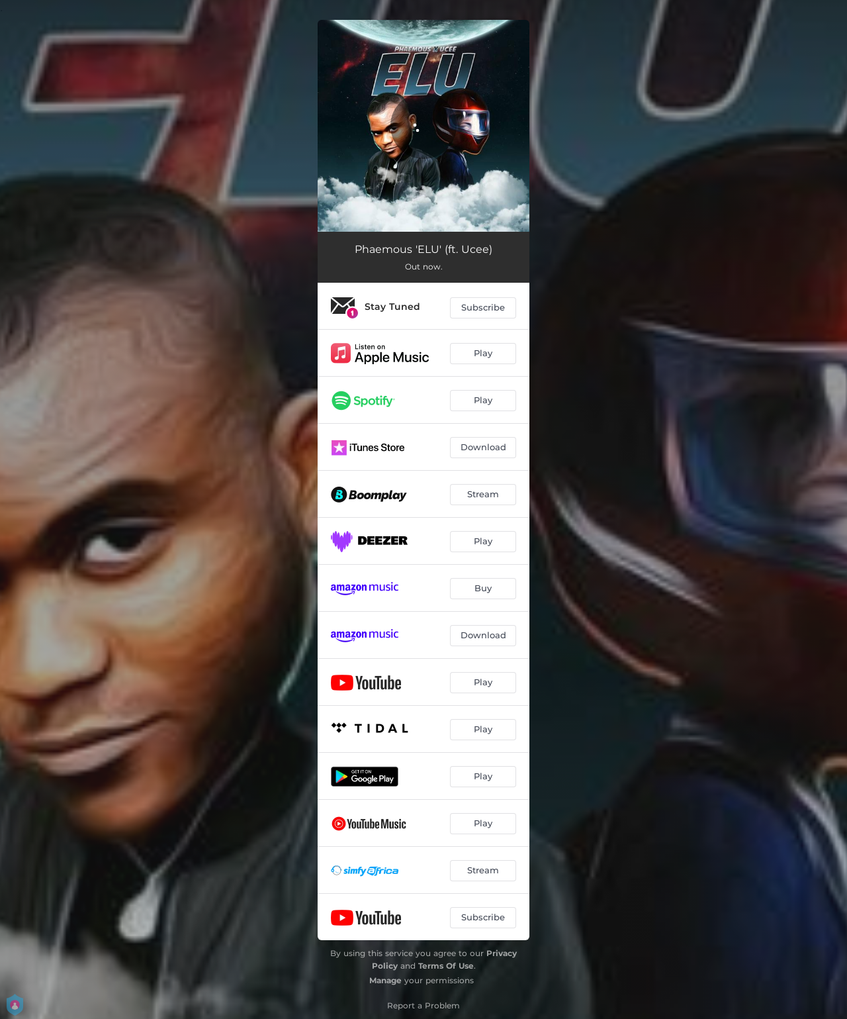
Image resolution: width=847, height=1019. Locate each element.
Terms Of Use (446, 966)
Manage (385, 980)
